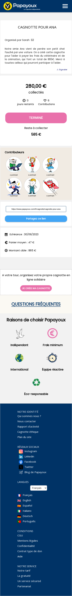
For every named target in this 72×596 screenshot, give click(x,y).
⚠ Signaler (62, 69)
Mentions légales (27, 540)
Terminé (36, 118)
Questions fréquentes (36, 304)
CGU (20, 535)
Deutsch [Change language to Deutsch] (28, 516)
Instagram (30, 451)
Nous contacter (26, 421)
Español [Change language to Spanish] (27, 505)
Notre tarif (23, 570)
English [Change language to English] (27, 500)
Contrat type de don (29, 551)
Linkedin (29, 456)
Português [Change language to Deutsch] (29, 521)
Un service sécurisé (29, 581)
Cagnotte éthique (27, 431)
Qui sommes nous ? (29, 416)
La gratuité (24, 575)
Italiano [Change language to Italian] (27, 510)
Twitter (29, 467)
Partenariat (24, 586)
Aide (20, 556)
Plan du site (24, 437)
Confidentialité (26, 546)
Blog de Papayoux (35, 472)
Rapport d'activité (28, 426)
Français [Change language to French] (27, 495)
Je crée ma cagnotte (36, 288)
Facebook (30, 461)
